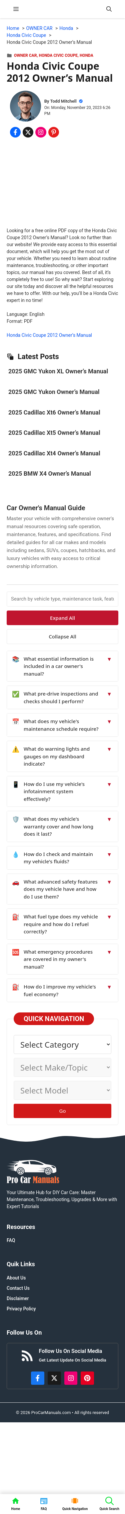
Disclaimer (18, 1298)
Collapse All (62, 636)
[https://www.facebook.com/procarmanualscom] (37, 1378)
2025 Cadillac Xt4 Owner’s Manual (54, 453)
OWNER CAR (25, 55)
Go (62, 1110)
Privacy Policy (21, 1308)
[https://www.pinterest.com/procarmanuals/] (87, 1378)
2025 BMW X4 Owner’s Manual (49, 473)
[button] (109, 9)
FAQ (11, 1240)
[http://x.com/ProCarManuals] (54, 1378)
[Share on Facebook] (15, 132)
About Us (16, 1277)
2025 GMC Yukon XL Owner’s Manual (58, 371)
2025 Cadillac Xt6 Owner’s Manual (54, 412)
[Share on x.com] (28, 132)
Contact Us (18, 1288)
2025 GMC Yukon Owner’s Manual (54, 391)
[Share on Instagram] (40, 132)
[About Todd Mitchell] (25, 107)
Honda (86, 55)
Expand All (62, 618)
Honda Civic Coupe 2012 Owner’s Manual (49, 335)
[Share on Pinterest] (53, 132)
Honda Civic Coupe (58, 55)
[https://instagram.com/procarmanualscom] (71, 1378)
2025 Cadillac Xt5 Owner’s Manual (54, 432)
